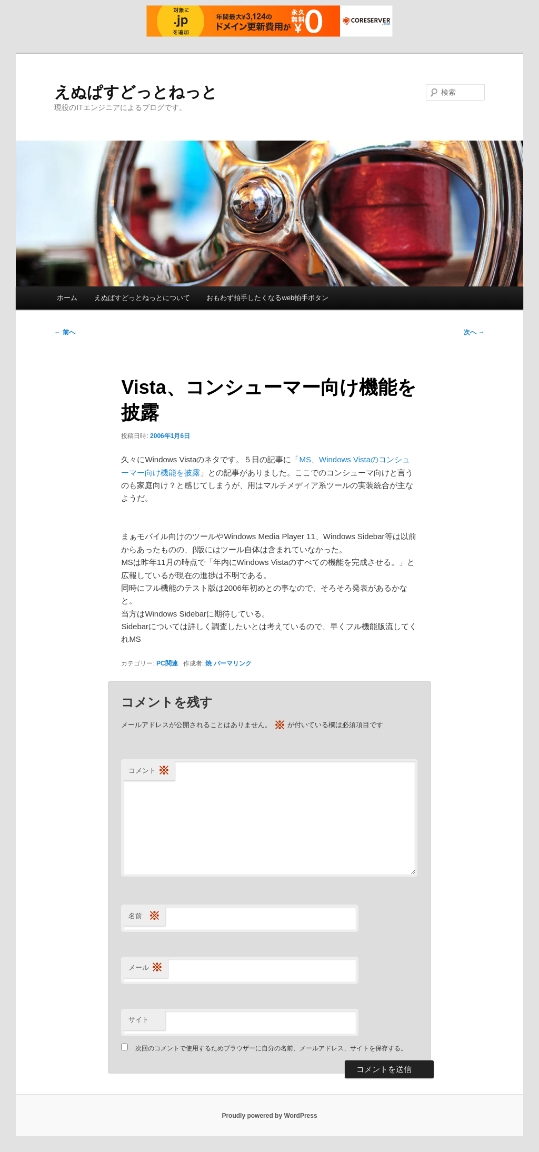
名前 (144, 916)
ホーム (67, 298)
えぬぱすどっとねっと (135, 92)
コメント (148, 771)
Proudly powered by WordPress (269, 1115)
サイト (138, 1020)
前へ (64, 332)
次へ (474, 332)
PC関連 (167, 663)
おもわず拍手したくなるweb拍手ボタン (267, 298)
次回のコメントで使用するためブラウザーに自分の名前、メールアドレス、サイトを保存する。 (271, 1048)
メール (145, 968)
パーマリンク (233, 663)
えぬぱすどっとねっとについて (142, 298)
